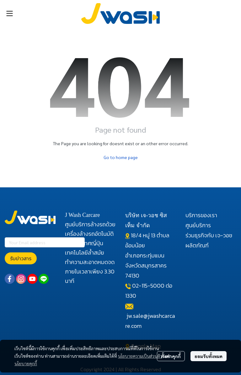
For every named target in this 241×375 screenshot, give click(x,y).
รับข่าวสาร (20, 258)
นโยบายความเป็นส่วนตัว (140, 356)
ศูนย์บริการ (198, 225)
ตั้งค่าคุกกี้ (171, 356)
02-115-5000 (148, 285)
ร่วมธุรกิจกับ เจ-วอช (208, 235)
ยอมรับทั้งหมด (208, 356)
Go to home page (121, 157)
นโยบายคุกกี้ (25, 363)
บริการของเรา (201, 215)
